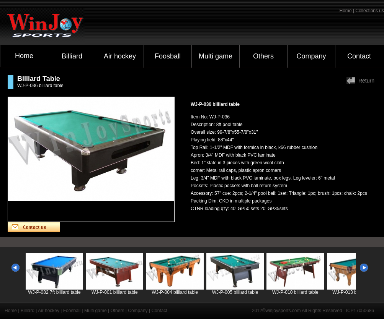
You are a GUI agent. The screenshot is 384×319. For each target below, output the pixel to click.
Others (263, 56)
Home (24, 56)
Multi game (215, 56)
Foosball (168, 56)
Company (311, 56)
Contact (359, 56)
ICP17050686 (360, 310)
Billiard (72, 56)
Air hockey (120, 56)
